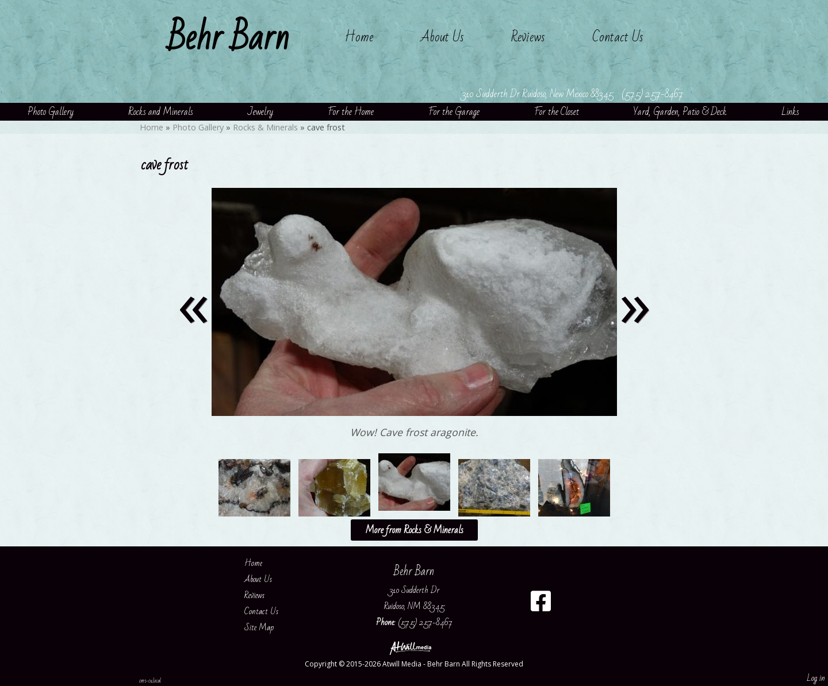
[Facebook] (541, 605)
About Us (442, 37)
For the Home (351, 112)
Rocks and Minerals (160, 112)
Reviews (528, 37)
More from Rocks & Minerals (414, 530)
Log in (816, 678)
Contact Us (617, 37)
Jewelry (260, 112)
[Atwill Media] (414, 647)
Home (358, 37)
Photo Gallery (51, 112)
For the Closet (556, 112)
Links (790, 112)
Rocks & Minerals (265, 127)
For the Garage (454, 112)
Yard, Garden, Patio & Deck (680, 112)
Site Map (268, 627)
